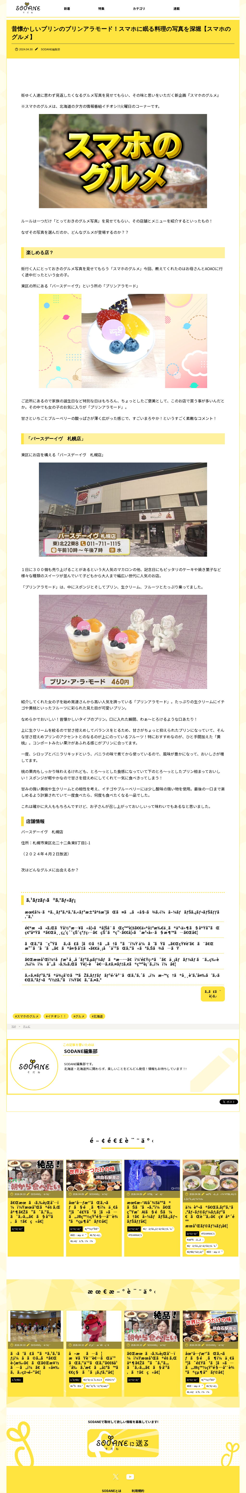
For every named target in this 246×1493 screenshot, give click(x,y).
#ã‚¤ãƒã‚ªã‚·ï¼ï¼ (82, 1241)
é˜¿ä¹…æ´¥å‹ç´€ (99, 1345)
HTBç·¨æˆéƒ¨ (155, 1194)
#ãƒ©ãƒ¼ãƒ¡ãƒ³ (195, 1251)
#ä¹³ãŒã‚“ (76, 1386)
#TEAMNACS (135, 1235)
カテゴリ (139, 8)
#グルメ (79, 1016)
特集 (101, 8)
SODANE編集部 (50, 49)
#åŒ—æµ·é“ (78, 1235)
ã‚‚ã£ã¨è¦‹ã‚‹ (213, 994)
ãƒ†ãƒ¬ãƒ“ (17, 1228)
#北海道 (97, 1016)
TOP (14, 1026)
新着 (67, 8)
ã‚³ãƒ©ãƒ (17, 1379)
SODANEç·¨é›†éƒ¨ (41, 1194)
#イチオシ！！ (56, 1016)
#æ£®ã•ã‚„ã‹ (195, 1239)
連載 (176, 8)
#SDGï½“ (110, 1379)
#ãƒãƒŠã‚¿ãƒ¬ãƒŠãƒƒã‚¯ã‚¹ (158, 1228)
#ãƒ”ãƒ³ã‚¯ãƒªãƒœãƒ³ (97, 1386)
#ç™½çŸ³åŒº (91, 1228)
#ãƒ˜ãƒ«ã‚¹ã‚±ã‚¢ (92, 1379)
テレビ (26, 1026)
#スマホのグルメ (27, 1016)
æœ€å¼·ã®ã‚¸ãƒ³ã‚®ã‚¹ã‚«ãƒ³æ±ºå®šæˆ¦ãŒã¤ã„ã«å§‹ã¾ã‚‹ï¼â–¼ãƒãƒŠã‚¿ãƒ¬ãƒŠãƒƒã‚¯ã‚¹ (122, 914)
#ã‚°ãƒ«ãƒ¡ (95, 1235)
